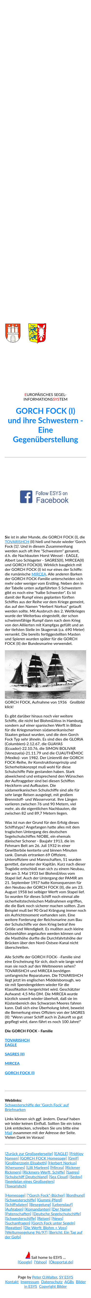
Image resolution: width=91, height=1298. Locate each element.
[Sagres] (72, 1172)
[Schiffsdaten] (16, 1204)
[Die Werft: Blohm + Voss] (45, 1227)
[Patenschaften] (18, 1213)
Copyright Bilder (53, 1286)
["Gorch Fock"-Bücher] (46, 1195)
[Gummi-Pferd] (49, 1199)
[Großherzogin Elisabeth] (26, 1162)
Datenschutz (51, 1281)
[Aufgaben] (14, 1209)
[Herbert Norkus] (62, 1162)
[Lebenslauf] (62, 1204)
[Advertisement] (45, 157)
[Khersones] (15, 1167)
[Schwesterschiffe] (20, 1199)
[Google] (25, 1262)
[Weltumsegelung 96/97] (26, 1232)
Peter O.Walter (44, 1277)
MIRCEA (39, 574)
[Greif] (73, 1158)
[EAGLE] (61, 1153)
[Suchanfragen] (17, 1223)
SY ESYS (66, 1277)
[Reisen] (43, 1218)
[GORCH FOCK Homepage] (43, 1158)
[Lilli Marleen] (37, 1167)
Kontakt (11, 1281)
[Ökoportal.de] (61, 1262)
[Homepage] (15, 1195)
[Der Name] (61, 1209)
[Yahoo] (40, 1262)
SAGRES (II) (15, 1054)
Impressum (30, 1281)
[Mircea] (57, 1167)
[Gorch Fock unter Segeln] (53, 1223)
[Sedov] (75, 1176)
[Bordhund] (75, 1195)
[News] (57, 1218)
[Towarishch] (15, 1186)
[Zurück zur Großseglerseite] (29, 1153)
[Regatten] (13, 1227)
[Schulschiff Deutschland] (26, 1176)
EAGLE (11, 1044)
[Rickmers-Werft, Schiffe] (43, 1172)
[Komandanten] (37, 1209)
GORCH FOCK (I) (19, 1072)
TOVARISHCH (17, 541)
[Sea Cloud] (58, 1176)
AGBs (69, 1281)
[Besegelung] (40, 1204)
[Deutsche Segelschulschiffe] (56, 1213)
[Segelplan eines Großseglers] (30, 1181)
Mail (8, 1132)
